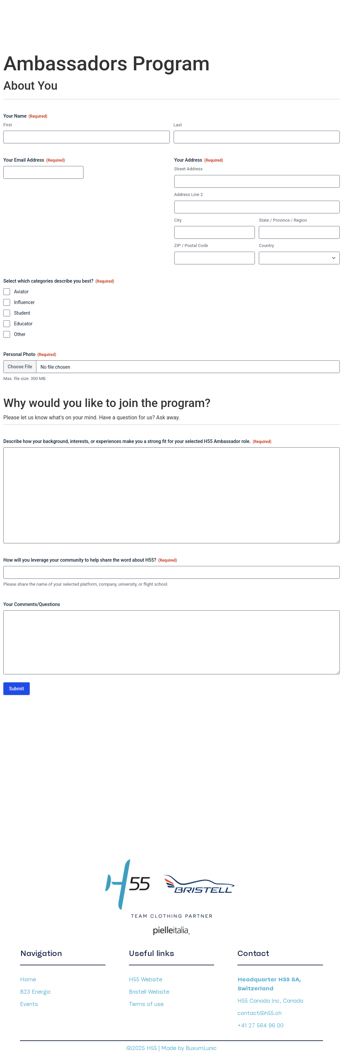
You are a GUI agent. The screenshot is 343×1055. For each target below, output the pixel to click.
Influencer (24, 300)
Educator (23, 321)
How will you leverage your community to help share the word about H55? (90, 558)
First (7, 122)
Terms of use (146, 1000)
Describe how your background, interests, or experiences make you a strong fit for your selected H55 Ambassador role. (137, 440)
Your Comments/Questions (31, 602)
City (178, 218)
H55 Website (145, 976)
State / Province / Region (283, 218)
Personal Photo (29, 353)
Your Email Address (34, 159)
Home (28, 976)
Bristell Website (149, 988)
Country (266, 243)
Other (19, 332)
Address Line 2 (188, 192)
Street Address (188, 167)
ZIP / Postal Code (191, 243)
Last (178, 122)
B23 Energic (35, 988)
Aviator (21, 289)
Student (22, 311)
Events (29, 1000)
